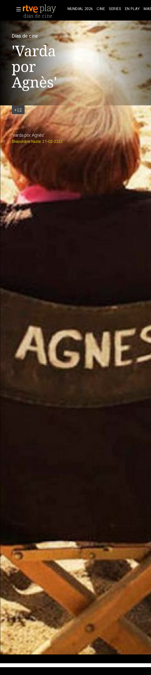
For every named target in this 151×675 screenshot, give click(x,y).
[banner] (44, 9)
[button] (17, 9)
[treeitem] (80, 8)
